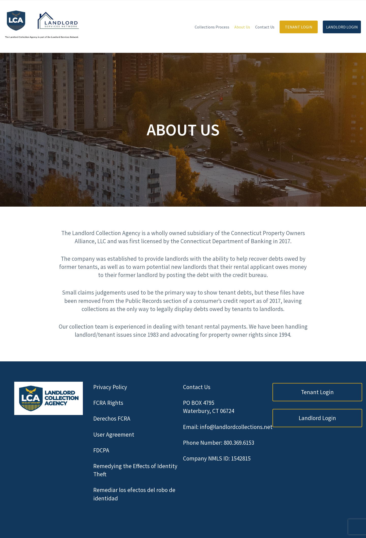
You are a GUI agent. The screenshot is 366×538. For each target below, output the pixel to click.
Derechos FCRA (111, 418)
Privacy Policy (110, 387)
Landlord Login (342, 26)
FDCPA (101, 450)
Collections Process (212, 26)
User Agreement (113, 434)
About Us (242, 26)
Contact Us (264, 26)
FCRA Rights (108, 402)
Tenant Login (298, 26)
